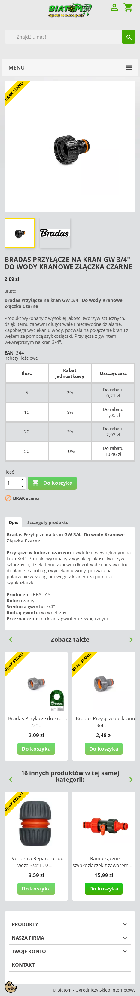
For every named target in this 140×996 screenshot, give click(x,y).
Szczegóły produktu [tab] (47, 522)
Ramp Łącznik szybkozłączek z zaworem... (102, 862)
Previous (8, 638)
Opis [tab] (13, 522)
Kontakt (23, 965)
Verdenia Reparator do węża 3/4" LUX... (38, 862)
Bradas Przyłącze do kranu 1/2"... (38, 722)
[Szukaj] (70, 37)
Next (129, 638)
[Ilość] (12, 483)
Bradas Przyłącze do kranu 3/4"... (105, 722)
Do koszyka (52, 483)
